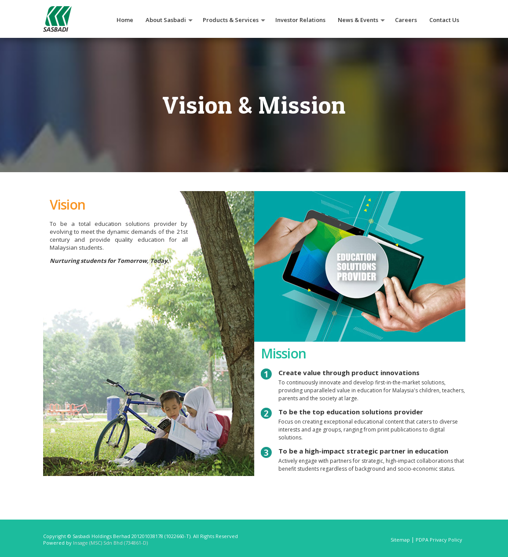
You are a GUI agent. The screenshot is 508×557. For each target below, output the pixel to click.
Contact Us (444, 20)
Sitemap (400, 539)
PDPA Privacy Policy (439, 539)
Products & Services (231, 20)
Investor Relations (300, 20)
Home (125, 20)
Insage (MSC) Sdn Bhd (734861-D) (110, 542)
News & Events (358, 20)
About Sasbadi (166, 20)
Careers (406, 20)
